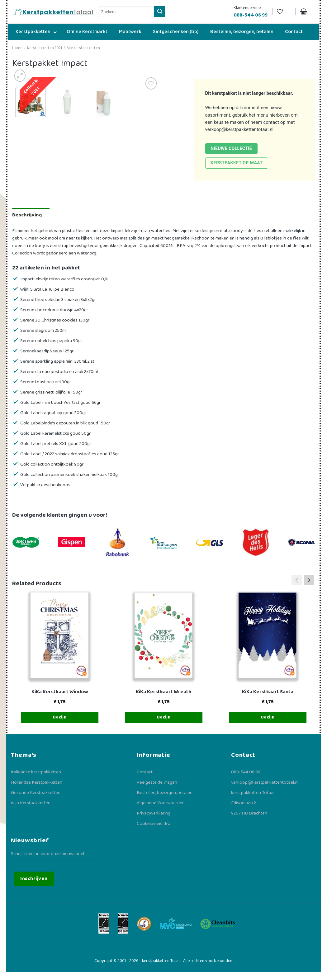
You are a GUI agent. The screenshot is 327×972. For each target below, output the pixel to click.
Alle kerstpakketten (83, 48)
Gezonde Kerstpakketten (35, 792)
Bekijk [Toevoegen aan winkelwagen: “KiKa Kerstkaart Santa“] (268, 717)
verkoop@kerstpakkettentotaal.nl (239, 129)
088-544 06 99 (245, 772)
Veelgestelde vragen (157, 782)
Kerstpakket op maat (237, 162)
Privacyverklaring (153, 813)
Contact (145, 772)
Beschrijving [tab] (27, 215)
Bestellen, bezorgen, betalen (164, 792)
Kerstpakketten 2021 (44, 48)
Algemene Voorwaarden (161, 803)
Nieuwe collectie (231, 148)
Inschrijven (33, 879)
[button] (309, 580)
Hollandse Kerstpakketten (36, 782)
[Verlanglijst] (284, 11)
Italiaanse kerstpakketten (36, 772)
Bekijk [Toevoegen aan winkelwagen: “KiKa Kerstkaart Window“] (60, 717)
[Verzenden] (159, 11)
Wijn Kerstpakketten (30, 803)
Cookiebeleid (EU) (154, 823)
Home (17, 48)
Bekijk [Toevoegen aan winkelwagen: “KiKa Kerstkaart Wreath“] (164, 717)
